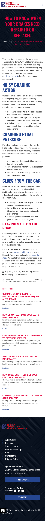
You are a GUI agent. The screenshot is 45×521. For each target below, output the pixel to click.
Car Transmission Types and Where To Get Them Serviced (22, 336)
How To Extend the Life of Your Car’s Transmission (19, 376)
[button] (43, 5)
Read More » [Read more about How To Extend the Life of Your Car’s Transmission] (6, 389)
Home (5, 42)
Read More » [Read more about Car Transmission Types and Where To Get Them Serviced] (6, 350)
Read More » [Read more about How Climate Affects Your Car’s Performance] (6, 329)
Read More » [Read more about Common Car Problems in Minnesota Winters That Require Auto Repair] (6, 308)
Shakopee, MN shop (20, 252)
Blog (10, 42)
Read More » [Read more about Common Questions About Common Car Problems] (6, 410)
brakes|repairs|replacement (16, 274)
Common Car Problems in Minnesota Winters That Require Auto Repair (20, 296)
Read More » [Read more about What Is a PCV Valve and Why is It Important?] (6, 368)
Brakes (36, 272)
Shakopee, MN (12, 76)
